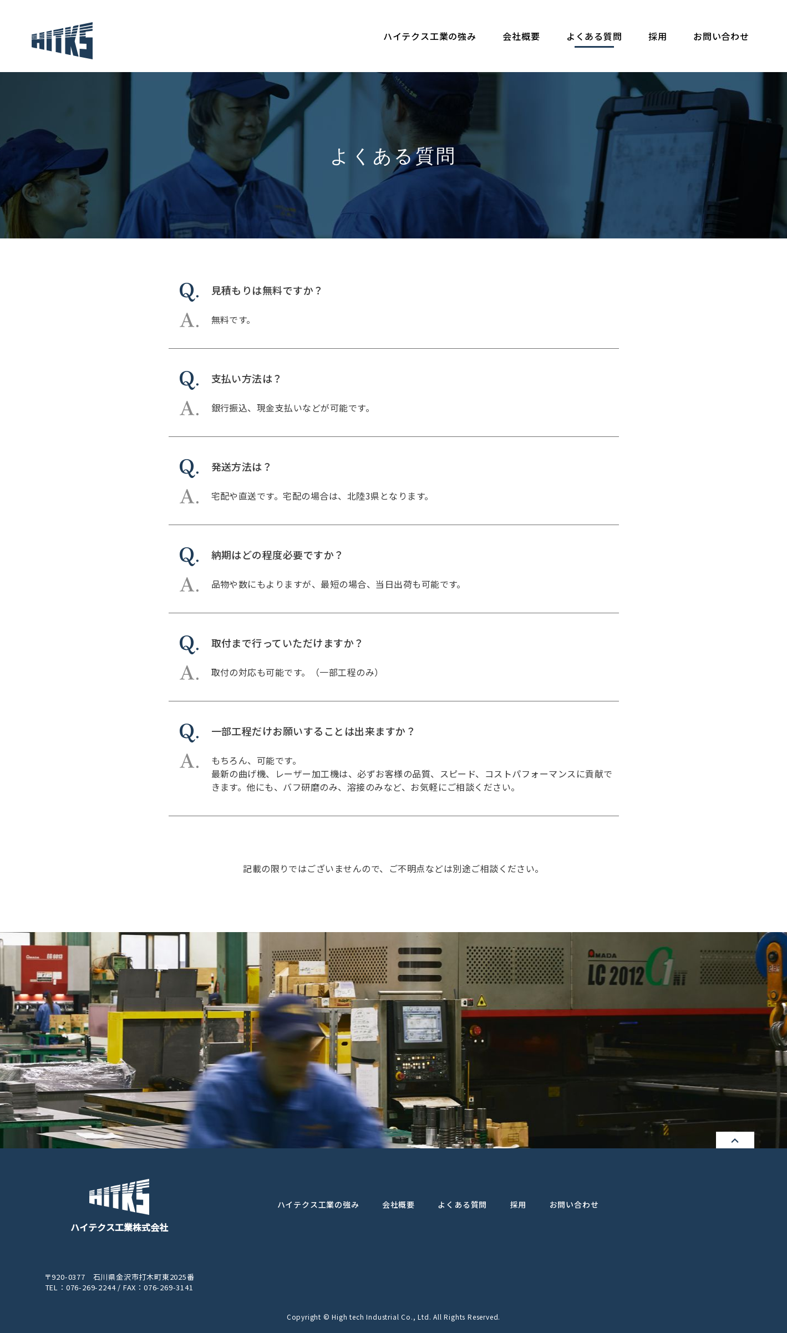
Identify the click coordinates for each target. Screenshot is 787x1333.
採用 (657, 36)
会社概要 (521, 36)
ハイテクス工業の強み (429, 36)
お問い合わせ (721, 36)
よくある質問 (594, 36)
